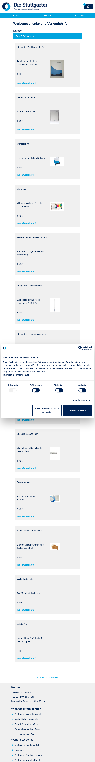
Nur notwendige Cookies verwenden (47, 410)
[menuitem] (26, 714)
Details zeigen (80, 400)
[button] (47, 36)
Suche (47, 16)
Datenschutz (22, 375)
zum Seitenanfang (47, 678)
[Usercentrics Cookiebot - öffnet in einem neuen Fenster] (80, 348)
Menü (16, 16)
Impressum (8, 375)
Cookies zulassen (77, 410)
